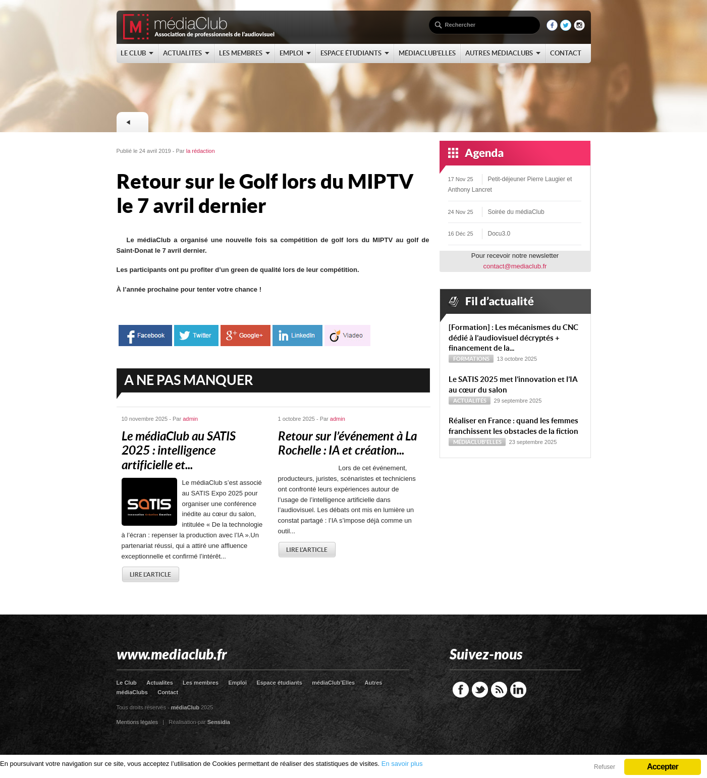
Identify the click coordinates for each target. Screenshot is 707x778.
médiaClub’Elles (333, 683)
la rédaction (200, 151)
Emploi (237, 683)
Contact (167, 692)
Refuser (604, 766)
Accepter (662, 766)
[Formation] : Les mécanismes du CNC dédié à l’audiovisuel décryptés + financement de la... (513, 338)
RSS (499, 690)
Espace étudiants (279, 683)
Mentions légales (137, 722)
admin (190, 419)
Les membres (201, 683)
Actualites (159, 683)
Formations (471, 359)
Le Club (127, 683)
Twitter (480, 690)
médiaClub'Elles (477, 442)
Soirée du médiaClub (516, 211)
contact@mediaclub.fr (515, 266)
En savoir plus (402, 763)
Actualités (469, 401)
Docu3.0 (499, 233)
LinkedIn (518, 690)
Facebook (461, 690)
